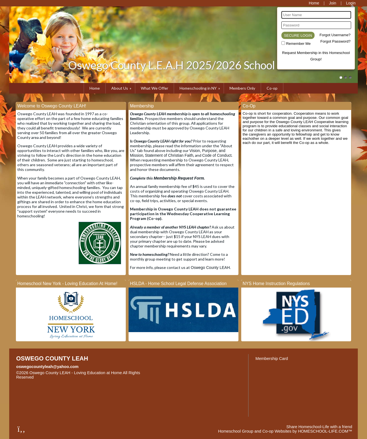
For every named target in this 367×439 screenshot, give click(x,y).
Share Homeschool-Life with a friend (319, 427)
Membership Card (271, 358)
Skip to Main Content (58, 377)
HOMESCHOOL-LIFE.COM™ (325, 431)
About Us (121, 88)
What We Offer (154, 88)
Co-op (272, 88)
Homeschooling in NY (200, 88)
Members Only (242, 88)
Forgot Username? (335, 35)
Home (95, 88)
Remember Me (298, 43)
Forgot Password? (335, 41)
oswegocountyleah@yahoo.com (47, 366)
